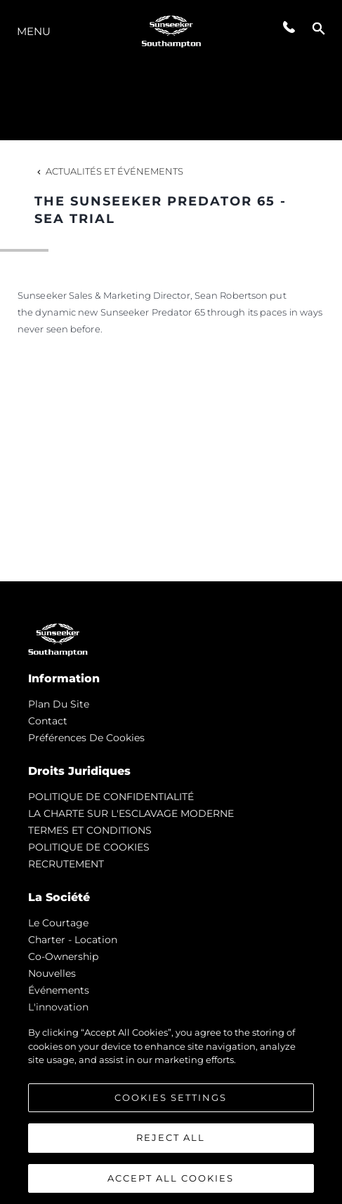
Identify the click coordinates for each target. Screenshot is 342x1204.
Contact (47, 721)
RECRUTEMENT (66, 864)
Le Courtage (58, 922)
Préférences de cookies (86, 737)
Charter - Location (72, 939)
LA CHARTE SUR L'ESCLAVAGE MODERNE (131, 813)
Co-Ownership (63, 956)
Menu (34, 31)
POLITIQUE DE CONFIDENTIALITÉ (111, 796)
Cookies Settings (170, 1099)
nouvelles (52, 973)
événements (58, 990)
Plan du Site (58, 704)
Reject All (170, 1139)
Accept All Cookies (170, 1180)
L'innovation (58, 1007)
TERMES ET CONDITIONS (90, 830)
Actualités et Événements (108, 171)
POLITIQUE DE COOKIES (89, 847)
